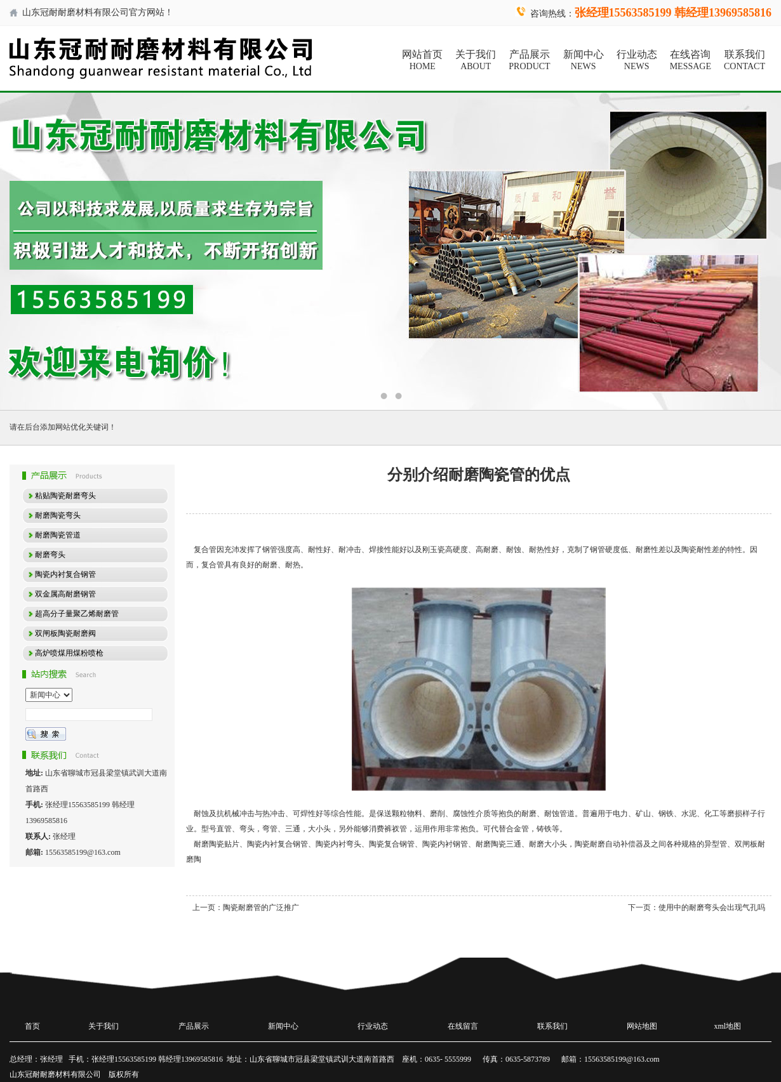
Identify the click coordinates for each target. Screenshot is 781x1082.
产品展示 (529, 60)
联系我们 (744, 60)
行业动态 (637, 60)
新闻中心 (583, 60)
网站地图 (642, 1026)
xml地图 (728, 1026)
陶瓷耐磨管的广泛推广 (261, 907)
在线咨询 (690, 60)
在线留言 (463, 1026)
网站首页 (422, 60)
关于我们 (475, 60)
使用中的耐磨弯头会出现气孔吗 (711, 907)
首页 (32, 1026)
